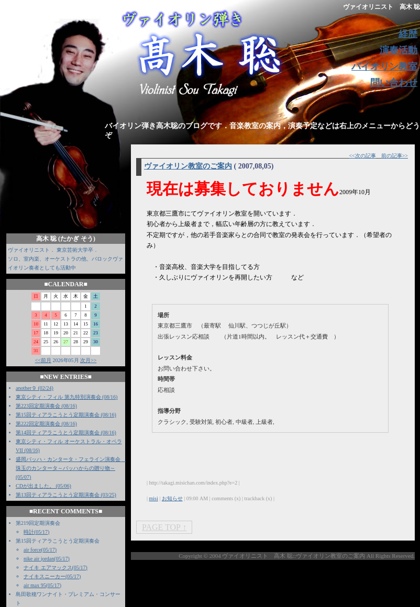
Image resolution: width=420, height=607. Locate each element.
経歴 (408, 34)
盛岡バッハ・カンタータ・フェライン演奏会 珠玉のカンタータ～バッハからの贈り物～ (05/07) (71, 468)
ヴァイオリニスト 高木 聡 (381, 6)
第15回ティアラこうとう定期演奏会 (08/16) (66, 415)
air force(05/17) (40, 550)
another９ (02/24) (34, 388)
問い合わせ (393, 82)
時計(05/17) (36, 532)
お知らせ (172, 498)
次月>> (88, 360)
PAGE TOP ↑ (164, 527)
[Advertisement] (229, 583)
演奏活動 (398, 50)
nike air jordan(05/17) (47, 558)
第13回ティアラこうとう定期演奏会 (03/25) (66, 495)
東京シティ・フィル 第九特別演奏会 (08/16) (66, 397)
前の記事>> (394, 156)
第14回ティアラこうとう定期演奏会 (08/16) (66, 432)
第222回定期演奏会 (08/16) (46, 423)
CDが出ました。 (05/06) (43, 486)
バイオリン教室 (384, 66)
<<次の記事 (362, 156)
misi (153, 498)
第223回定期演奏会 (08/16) (46, 406)
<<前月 (43, 360)
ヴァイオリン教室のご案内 (188, 166)
